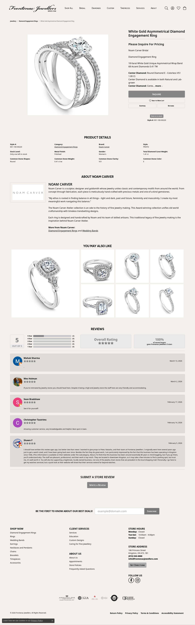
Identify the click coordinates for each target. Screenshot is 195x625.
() (73, 336)
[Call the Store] (135, 556)
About (154, 8)
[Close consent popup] (52, 621)
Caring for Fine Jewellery (80, 544)
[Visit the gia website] (83, 598)
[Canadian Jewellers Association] (128, 598)
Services (140, 8)
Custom (110, 8)
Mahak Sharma (32, 358)
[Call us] (143, 559)
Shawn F (28, 440)
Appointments (75, 561)
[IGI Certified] (104, 598)
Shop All (69, 8)
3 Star (30, 341)
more (158, 85)
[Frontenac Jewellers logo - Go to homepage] (32, 8)
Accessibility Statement (173, 613)
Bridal (82, 8)
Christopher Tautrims (35, 419)
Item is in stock (156, 116)
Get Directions (137, 565)
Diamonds (96, 8)
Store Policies (75, 565)
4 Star (30, 338)
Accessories (15, 562)
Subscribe (152, 511)
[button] (166, 8)
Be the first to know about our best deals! (64, 511)
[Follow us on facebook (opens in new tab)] (131, 580)
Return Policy (116, 613)
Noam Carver (104, 147)
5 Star (30, 336)
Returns (171, 106)
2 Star (30, 344)
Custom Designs (76, 540)
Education (73, 536)
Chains (13, 551)
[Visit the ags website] (67, 598)
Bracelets (14, 555)
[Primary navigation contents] (110, 8)
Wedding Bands (90, 230)
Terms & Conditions (150, 613)
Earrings (14, 544)
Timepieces (125, 8)
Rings (12, 536)
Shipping (142, 106)
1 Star (30, 347)
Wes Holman (30, 378)
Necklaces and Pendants (21, 547)
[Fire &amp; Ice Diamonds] (94, 598)
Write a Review (97, 485)
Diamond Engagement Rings (28, 21)
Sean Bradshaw (32, 399)
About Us (73, 557)
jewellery (13, 21)
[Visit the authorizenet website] (114, 598)
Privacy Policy (131, 613)
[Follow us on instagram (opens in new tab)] (137, 580)
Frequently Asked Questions (82, 569)
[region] (68, 75)
